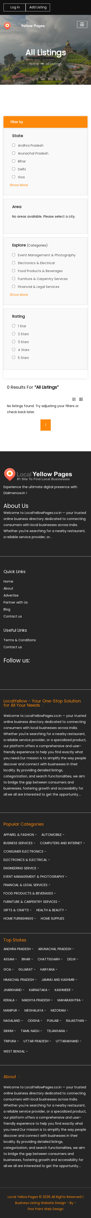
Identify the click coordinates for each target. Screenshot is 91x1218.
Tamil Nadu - (31, 1031)
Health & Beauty (51, 910)
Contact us (12, 616)
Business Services (19, 843)
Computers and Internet (62, 843)
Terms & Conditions (19, 640)
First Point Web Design (46, 1209)
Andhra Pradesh (31, 145)
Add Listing (38, 7)
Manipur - (11, 1010)
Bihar (22, 161)
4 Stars (23, 350)
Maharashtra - (70, 1000)
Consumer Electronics (24, 851)
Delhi (22, 169)
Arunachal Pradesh (33, 153)
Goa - (8, 969)
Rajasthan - (76, 1020)
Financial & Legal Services (38, 286)
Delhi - (72, 959)
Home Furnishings (19, 918)
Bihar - (27, 959)
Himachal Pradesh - (20, 979)
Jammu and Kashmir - (59, 979)
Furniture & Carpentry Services (43, 279)
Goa (21, 177)
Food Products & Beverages (40, 271)
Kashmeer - (64, 990)
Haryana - (48, 969)
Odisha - (35, 1020)
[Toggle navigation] (82, 24)
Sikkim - (9, 1031)
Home (8, 581)
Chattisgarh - (50, 959)
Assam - (10, 959)
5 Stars (23, 357)
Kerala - (10, 1000)
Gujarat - (27, 969)
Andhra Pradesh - (18, 949)
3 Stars (23, 342)
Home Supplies (52, 918)
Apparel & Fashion (20, 834)
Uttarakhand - (68, 1041)
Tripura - (11, 1041)
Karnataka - (39, 990)
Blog (6, 609)
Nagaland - (13, 1020)
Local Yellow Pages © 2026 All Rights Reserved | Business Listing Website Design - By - (45, 1199)
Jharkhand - (13, 990)
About (8, 588)
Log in (15, 7)
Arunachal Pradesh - (56, 949)
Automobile (52, 834)
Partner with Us (15, 602)
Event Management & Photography (47, 255)
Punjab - (54, 1020)
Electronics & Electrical (36, 263)
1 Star (22, 326)
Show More (19, 185)
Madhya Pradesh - (37, 1000)
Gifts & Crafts (17, 910)
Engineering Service (21, 868)
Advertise (11, 595)
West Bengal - (15, 1051)
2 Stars (23, 334)
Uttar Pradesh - (37, 1041)
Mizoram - (59, 1010)
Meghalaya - (35, 1010)
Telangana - (57, 1031)
